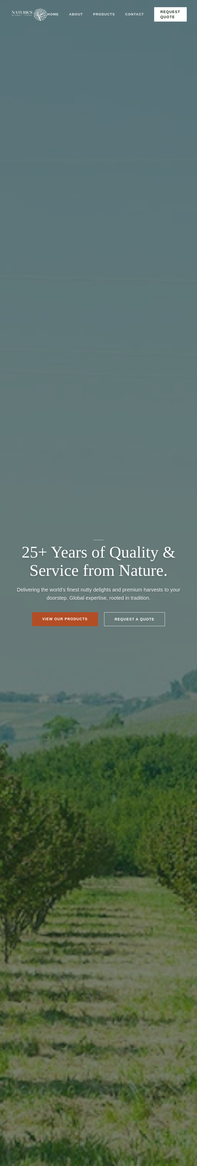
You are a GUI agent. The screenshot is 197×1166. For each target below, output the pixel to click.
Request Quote (170, 14)
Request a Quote (134, 619)
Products (104, 14)
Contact (134, 14)
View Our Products (65, 619)
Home (53, 14)
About (76, 14)
